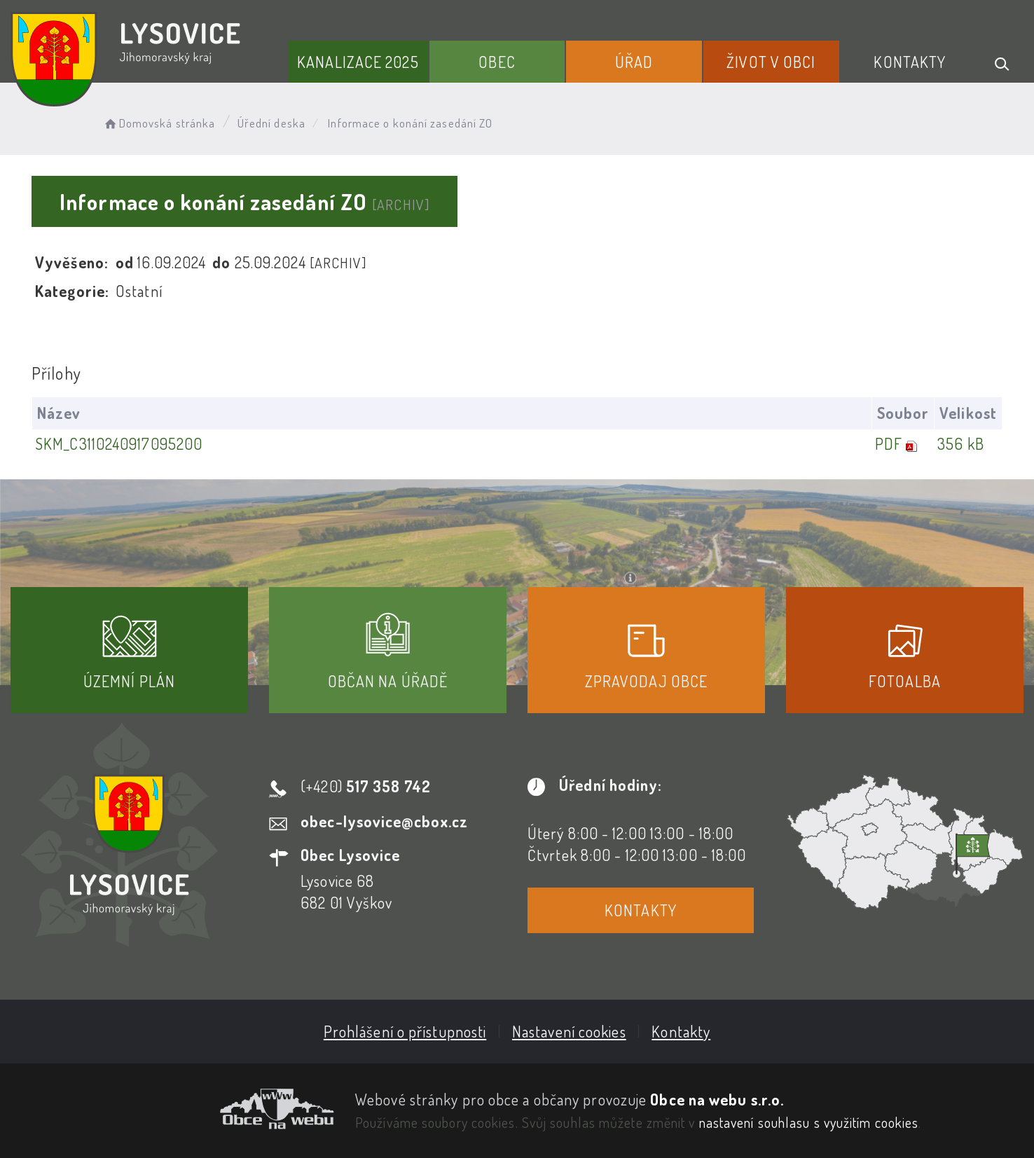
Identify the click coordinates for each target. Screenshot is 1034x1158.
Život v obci (770, 61)
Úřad (634, 61)
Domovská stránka (158, 123)
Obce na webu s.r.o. (717, 1099)
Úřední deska (271, 123)
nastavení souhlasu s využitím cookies (809, 1122)
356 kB (960, 443)
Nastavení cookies (569, 1031)
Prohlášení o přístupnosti (405, 1031)
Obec (496, 61)
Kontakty (910, 61)
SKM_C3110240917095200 (118, 443)
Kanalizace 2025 (358, 61)
